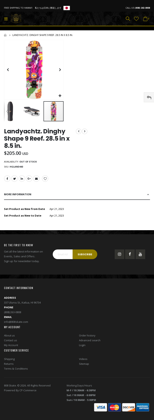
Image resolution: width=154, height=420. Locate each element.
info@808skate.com (16, 325)
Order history (87, 339)
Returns (9, 367)
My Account (11, 349)
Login (82, 349)
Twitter (14, 180)
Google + (29, 180)
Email (37, 180)
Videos (83, 362)
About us (9, 339)
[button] (59, 95)
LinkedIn (22, 180)
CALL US (138, 7)
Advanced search (89, 344)
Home (5, 35)
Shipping (9, 362)
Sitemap (84, 367)
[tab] (77, 196)
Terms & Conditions (16, 372)
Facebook (7, 180)
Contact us (10, 344)
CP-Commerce (28, 393)
